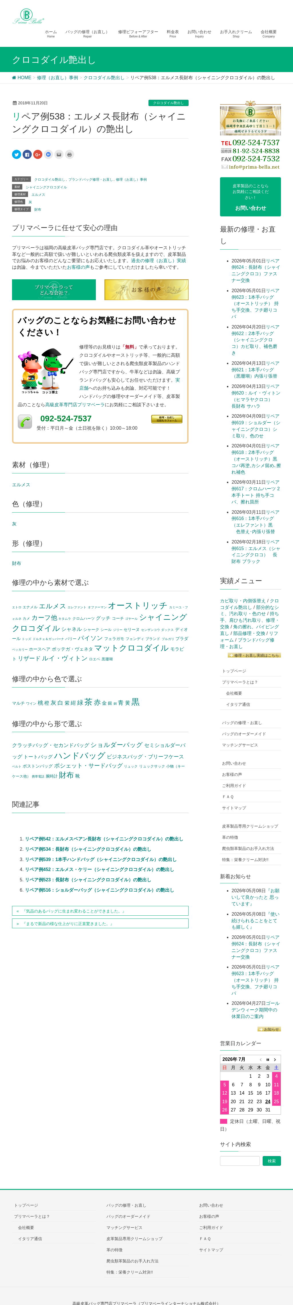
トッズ (26, 639)
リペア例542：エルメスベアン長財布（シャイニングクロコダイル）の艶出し (104, 838)
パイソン (90, 638)
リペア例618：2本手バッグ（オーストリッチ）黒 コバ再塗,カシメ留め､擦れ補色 (256, 458)
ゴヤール (131, 618)
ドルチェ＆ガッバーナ (48, 639)
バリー (70, 639)
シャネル (71, 629)
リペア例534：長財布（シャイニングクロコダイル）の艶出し (88, 849)
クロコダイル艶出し (168, 103)
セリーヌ (132, 629)
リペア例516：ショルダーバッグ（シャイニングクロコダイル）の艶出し (100, 890)
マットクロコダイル (131, 647)
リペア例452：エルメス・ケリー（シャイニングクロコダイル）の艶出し (100, 869)
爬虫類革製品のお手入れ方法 (248, 848)
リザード (29, 658)
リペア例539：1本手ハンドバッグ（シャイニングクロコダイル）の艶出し (101, 859)
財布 (37, 210)
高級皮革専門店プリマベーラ (75, 404)
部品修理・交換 (249, 633)
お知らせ (269, 1029)
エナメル (30, 607)
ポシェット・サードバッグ (88, 765)
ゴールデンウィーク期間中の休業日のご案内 (255, 1010)
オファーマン (97, 607)
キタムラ (64, 618)
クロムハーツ (83, 619)
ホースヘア (39, 649)
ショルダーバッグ (116, 744)
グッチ (103, 618)
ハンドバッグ (80, 755)
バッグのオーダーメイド (244, 734)
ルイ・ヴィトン (65, 658)
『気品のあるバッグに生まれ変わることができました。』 (74, 911)
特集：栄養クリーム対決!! (245, 859)
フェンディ (135, 639)
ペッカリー (20, 649)
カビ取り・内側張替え (243, 600)
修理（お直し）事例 (131, 180)
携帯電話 (38, 776)
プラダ (181, 638)
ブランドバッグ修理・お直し (90, 180)
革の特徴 (230, 837)
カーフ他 (44, 617)
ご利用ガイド (234, 785)
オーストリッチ (138, 605)
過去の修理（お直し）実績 (158, 260)
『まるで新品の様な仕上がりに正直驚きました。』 (68, 923)
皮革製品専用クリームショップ (250, 826)
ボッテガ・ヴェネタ (72, 649)
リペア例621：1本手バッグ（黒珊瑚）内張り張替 (255, 370)
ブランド (152, 639)
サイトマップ (234, 808)
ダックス (167, 629)
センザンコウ (150, 629)
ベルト (16, 766)
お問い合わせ (234, 763)
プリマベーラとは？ (240, 682)
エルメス (38, 195)
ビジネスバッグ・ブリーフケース (145, 757)
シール (106, 630)
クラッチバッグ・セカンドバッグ (50, 745)
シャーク (91, 629)
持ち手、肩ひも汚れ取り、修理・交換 (250, 620)
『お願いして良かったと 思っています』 (255, 897)
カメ (26, 619)
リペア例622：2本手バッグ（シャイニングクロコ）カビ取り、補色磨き (255, 339)
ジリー (117, 629)
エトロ (16, 607)
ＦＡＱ (228, 796)
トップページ (234, 671)
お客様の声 (78, 267)
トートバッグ (38, 757)
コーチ (118, 618)
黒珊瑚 (107, 659)
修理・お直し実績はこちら (254, 655)
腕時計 (52, 776)
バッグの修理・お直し (242, 722)
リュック (131, 766)
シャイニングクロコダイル (46, 187)
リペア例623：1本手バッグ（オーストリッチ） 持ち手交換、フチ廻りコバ (255, 303)
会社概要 (234, 693)
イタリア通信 (238, 704)
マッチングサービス (240, 745)
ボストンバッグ (38, 766)
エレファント (77, 607)
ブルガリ (168, 639)
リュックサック (152, 766)
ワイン (31, 704)
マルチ (18, 703)
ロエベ (94, 659)
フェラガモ (114, 639)
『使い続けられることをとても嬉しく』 (255, 921)
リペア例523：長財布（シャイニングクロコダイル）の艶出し (88, 879)
